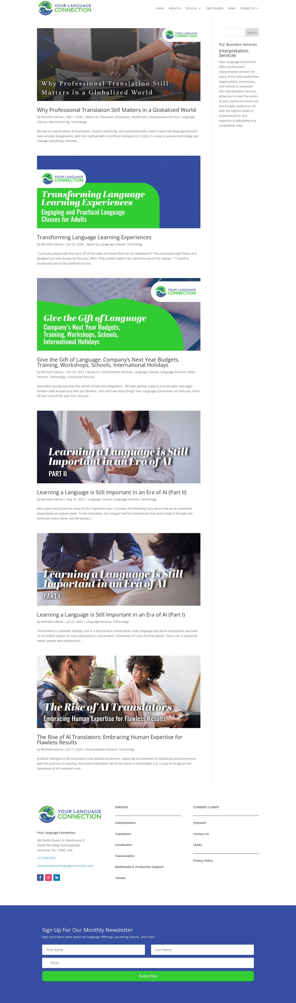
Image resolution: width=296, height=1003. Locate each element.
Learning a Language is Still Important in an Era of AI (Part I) (111, 614)
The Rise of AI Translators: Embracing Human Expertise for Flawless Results (110, 739)
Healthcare (139, 117)
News (232, 8)
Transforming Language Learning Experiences (94, 237)
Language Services (173, 372)
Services (191, 8)
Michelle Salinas (52, 117)
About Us (175, 8)
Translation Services (81, 377)
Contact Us (247, 8)
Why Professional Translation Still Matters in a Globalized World (116, 110)
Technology (79, 122)
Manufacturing (59, 122)
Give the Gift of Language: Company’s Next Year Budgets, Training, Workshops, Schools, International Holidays (108, 362)
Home (160, 8)
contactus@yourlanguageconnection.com (65, 866)
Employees (122, 117)
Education (107, 117)
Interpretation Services (164, 117)
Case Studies (214, 8)
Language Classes (113, 244)
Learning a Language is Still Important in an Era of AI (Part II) (111, 492)
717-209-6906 (46, 858)
